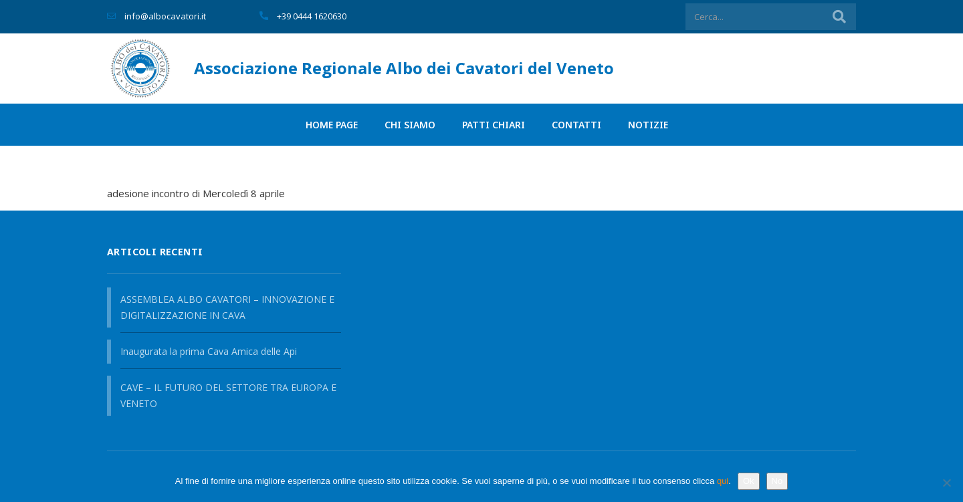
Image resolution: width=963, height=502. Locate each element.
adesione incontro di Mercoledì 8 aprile (196, 193)
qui (722, 481)
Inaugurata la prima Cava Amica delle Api (208, 351)
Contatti (576, 124)
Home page (332, 124)
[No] (946, 482)
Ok (748, 481)
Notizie (648, 124)
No (777, 481)
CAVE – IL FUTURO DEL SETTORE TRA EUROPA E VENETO (228, 395)
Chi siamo (410, 124)
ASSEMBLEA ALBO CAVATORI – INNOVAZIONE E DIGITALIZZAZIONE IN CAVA (227, 307)
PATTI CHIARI (493, 124)
